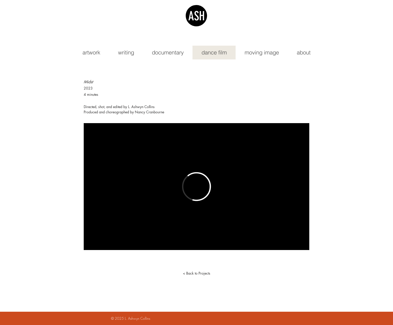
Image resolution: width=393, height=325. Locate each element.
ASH (196, 16)
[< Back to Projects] (196, 273)
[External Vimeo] (196, 186)
